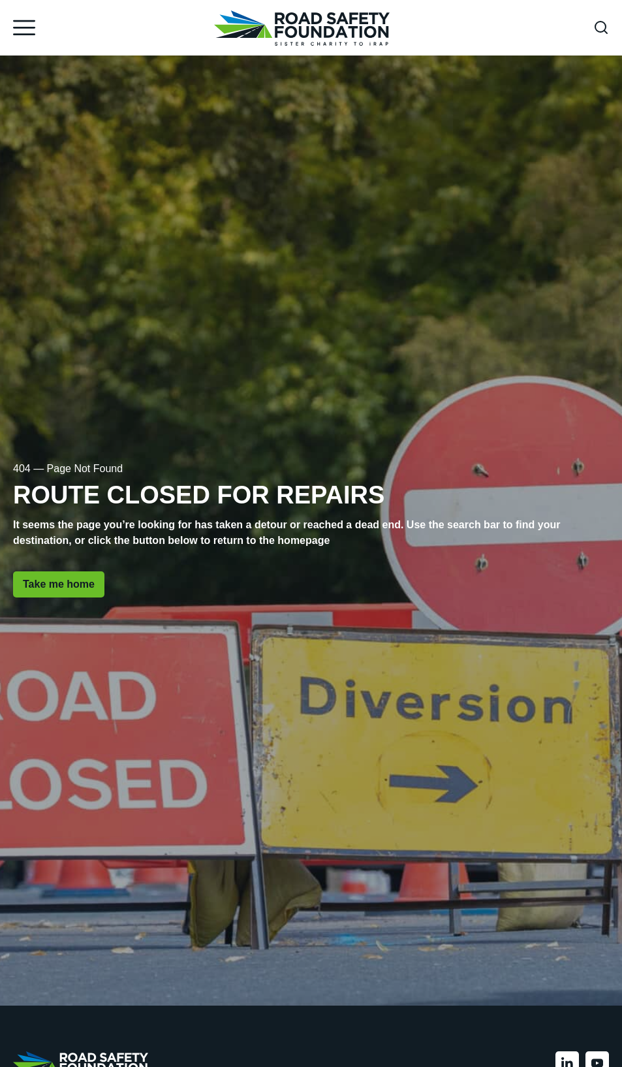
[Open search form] (601, 27)
